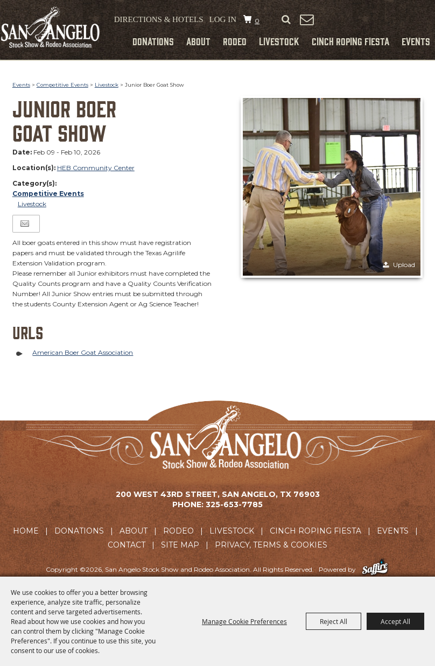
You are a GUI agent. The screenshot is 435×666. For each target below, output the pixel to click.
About (198, 41)
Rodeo (235, 41)
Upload (404, 265)
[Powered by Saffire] (375, 569)
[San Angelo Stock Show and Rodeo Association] (51, 27)
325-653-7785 (234, 504)
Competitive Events (62, 85)
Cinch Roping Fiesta (350, 41)
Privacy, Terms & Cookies (271, 545)
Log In (222, 19)
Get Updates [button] (306, 19)
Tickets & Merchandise (377, 21)
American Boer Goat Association (82, 352)
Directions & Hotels (159, 19)
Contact (126, 545)
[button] (332, 187)
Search (286, 20)
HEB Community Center (96, 168)
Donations (153, 41)
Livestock (279, 41)
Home (26, 531)
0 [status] (257, 21)
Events (416, 41)
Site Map (180, 545)
